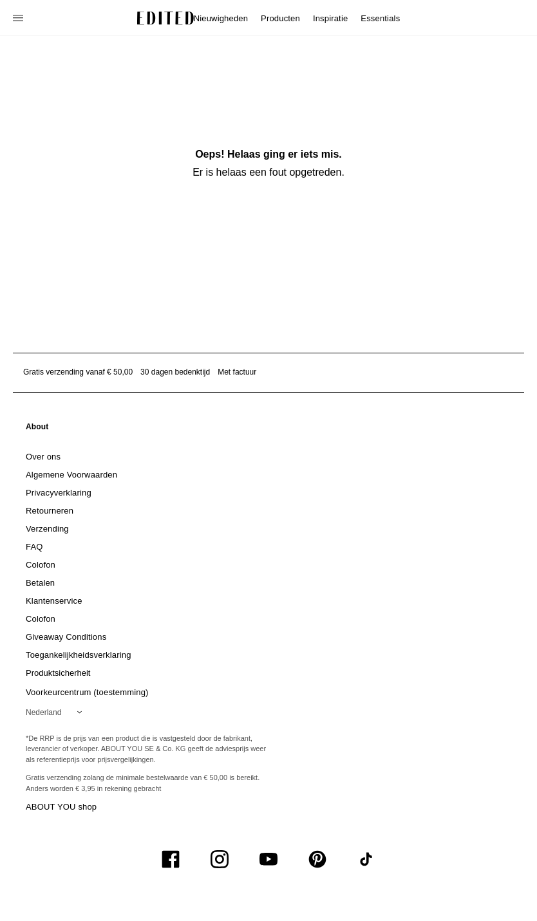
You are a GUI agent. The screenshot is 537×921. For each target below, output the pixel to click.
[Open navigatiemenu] (19, 18)
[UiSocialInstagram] (219, 859)
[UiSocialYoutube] (268, 859)
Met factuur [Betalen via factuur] (237, 372)
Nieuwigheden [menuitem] (221, 18)
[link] (37, 429)
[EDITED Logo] (165, 18)
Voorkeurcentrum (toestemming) (87, 692)
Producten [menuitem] (280, 18)
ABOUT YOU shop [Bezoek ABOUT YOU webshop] (61, 807)
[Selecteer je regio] (56, 712)
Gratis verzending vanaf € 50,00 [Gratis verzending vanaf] (78, 372)
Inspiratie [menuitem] (330, 18)
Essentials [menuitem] (380, 18)
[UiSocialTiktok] (366, 859)
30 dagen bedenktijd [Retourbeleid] (175, 372)
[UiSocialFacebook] (170, 859)
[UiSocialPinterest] (317, 859)
